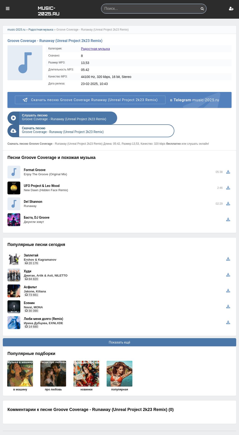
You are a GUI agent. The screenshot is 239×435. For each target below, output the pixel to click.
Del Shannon (33, 193)
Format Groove (35, 161)
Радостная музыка (40, 29)
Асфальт (30, 278)
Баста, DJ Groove (36, 209)
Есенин (29, 294)
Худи (27, 262)
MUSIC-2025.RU (49, 10)
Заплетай (31, 247)
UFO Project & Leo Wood (42, 177)
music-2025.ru (16, 29)
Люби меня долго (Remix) (43, 310)
